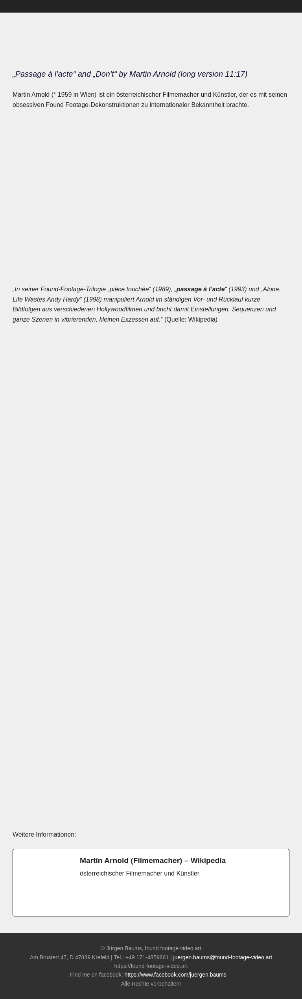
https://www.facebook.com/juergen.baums (178, 974)
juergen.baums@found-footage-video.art (223, 957)
